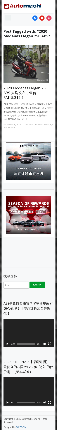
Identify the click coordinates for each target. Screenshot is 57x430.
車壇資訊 (11, 127)
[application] (28, 333)
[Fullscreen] (49, 343)
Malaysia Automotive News (37, 124)
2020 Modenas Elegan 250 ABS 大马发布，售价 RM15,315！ (25, 92)
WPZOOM (21, 427)
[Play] (7, 343)
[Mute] (44, 343)
